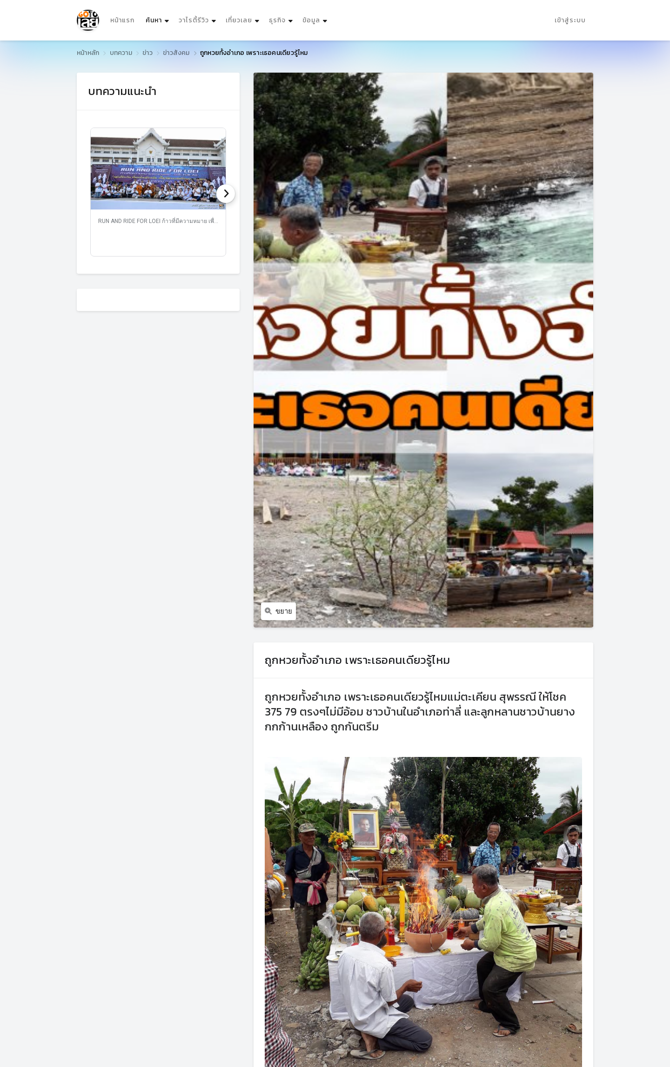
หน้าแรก (122, 20)
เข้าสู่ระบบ (570, 20)
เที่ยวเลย (239, 20)
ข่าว (147, 53)
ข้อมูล (311, 20)
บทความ (121, 53)
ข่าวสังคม (176, 53)
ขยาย (278, 611)
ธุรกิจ (277, 20)
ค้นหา (158, 18)
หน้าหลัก (88, 53)
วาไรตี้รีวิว (194, 20)
